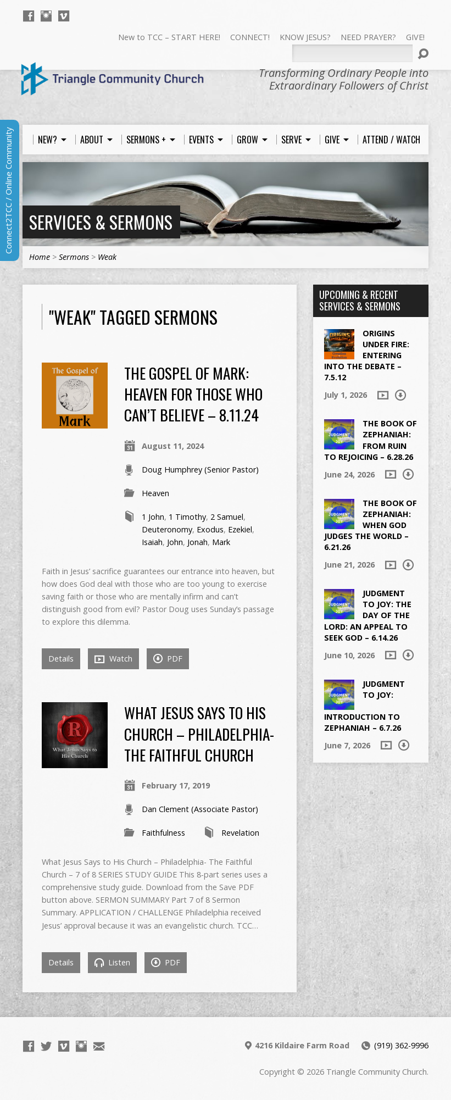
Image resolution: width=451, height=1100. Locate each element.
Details (61, 658)
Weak (107, 257)
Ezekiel (240, 529)
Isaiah (152, 542)
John (175, 542)
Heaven (155, 493)
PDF (167, 658)
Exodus (210, 529)
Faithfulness (163, 832)
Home (39, 257)
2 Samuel (226, 517)
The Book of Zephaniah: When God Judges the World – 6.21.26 (370, 525)
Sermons (74, 257)
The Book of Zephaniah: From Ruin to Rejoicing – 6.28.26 (370, 440)
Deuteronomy (167, 529)
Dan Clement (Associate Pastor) (200, 809)
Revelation (240, 832)
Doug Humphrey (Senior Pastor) (200, 469)
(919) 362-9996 (401, 1045)
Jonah (197, 542)
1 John (153, 517)
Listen (112, 962)
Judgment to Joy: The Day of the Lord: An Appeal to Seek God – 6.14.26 (367, 615)
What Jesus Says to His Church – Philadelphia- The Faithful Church (199, 733)
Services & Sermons (100, 222)
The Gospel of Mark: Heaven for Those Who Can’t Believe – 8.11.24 (193, 394)
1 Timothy (187, 517)
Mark (221, 542)
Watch (113, 658)
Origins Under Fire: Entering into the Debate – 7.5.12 (366, 355)
